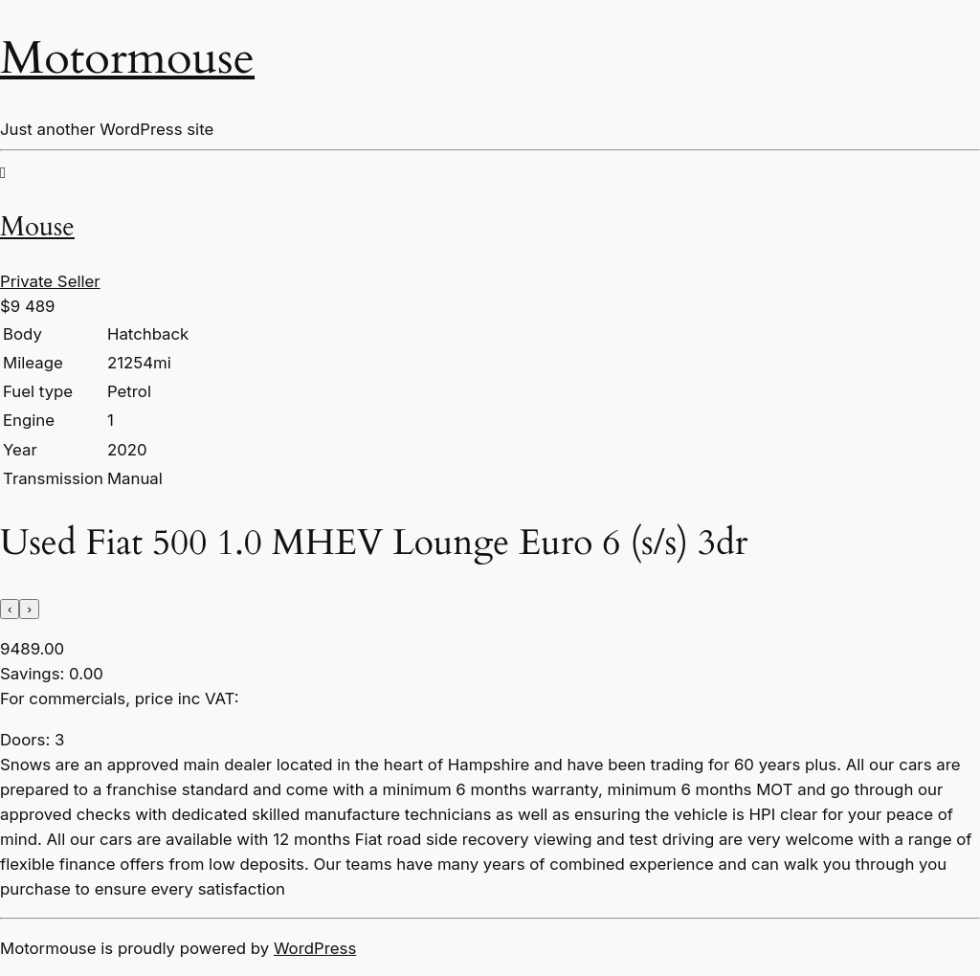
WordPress (315, 948)
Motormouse (127, 58)
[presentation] (9, 609)
